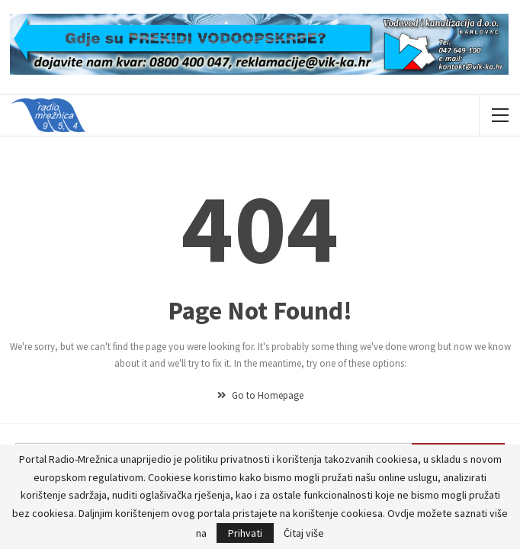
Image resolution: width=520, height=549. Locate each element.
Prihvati (245, 533)
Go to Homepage (260, 395)
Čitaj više (304, 533)
